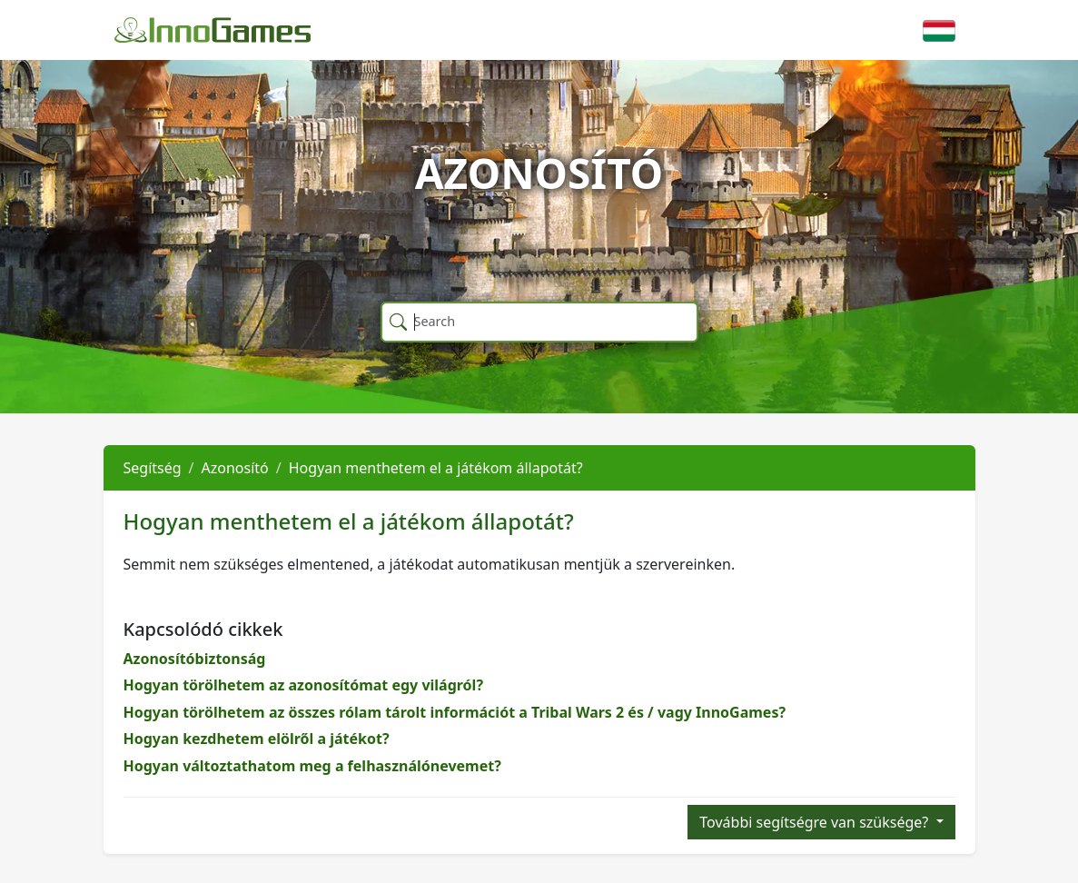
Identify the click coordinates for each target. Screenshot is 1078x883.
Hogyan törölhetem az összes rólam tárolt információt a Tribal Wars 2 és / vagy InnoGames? (455, 712)
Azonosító (235, 468)
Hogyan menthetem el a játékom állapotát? (436, 468)
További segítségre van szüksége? (815, 822)
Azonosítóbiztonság (195, 659)
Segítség (153, 468)
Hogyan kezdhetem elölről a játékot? (257, 739)
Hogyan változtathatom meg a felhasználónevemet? (312, 766)
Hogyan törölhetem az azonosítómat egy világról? (304, 685)
